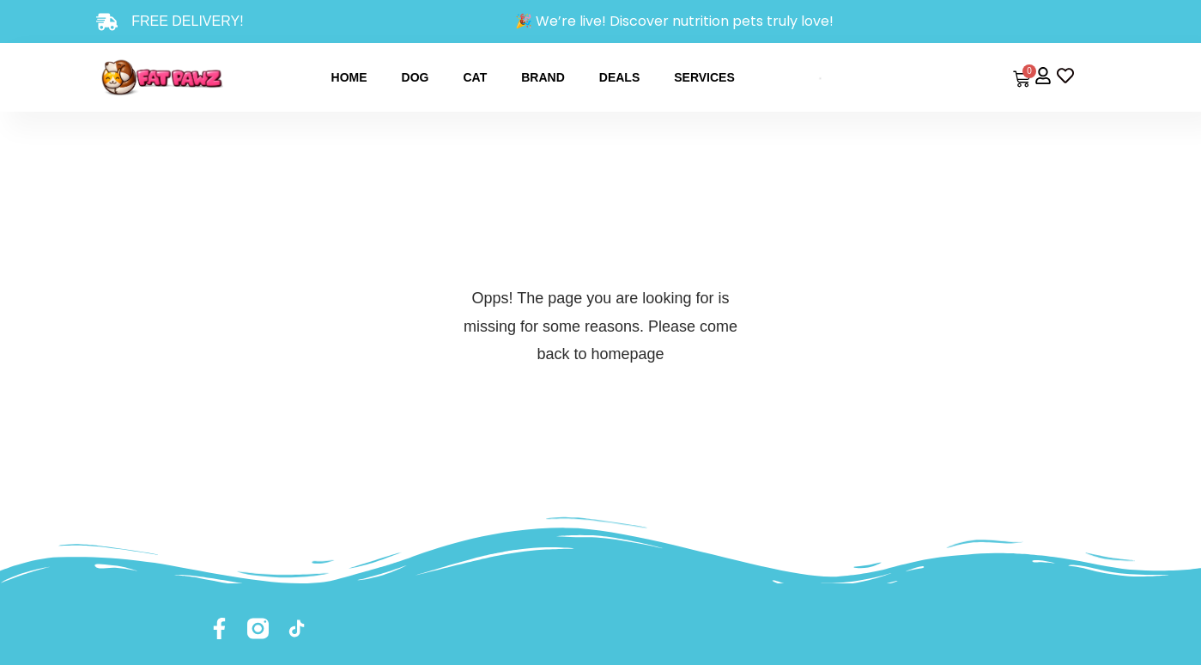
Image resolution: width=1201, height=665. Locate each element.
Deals (619, 77)
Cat (475, 77)
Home (349, 77)
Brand (543, 77)
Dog (415, 77)
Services (704, 77)
